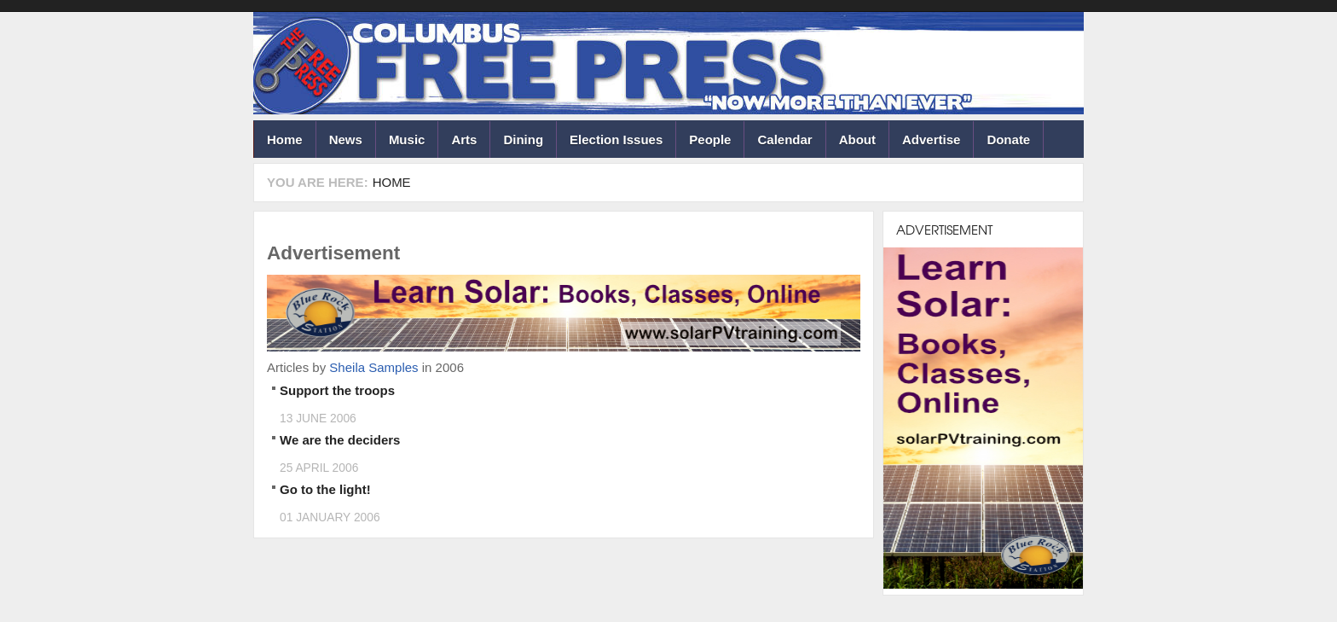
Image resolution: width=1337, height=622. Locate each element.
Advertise (931, 139)
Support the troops (337, 390)
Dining (523, 139)
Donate (1008, 139)
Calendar (784, 139)
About (857, 139)
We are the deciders (340, 440)
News (345, 139)
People (710, 139)
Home (285, 139)
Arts (464, 139)
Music (407, 139)
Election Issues (616, 139)
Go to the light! (325, 489)
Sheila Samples (373, 367)
